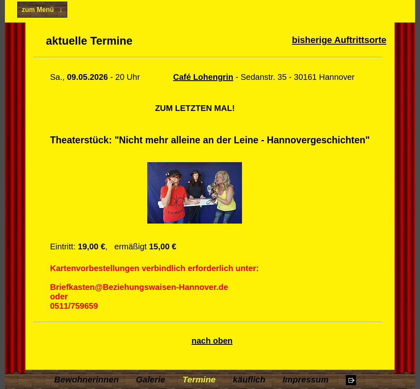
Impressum (306, 379)
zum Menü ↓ (42, 9)
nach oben (212, 340)
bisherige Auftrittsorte (339, 40)
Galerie (150, 379)
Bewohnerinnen (86, 379)
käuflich (249, 379)
